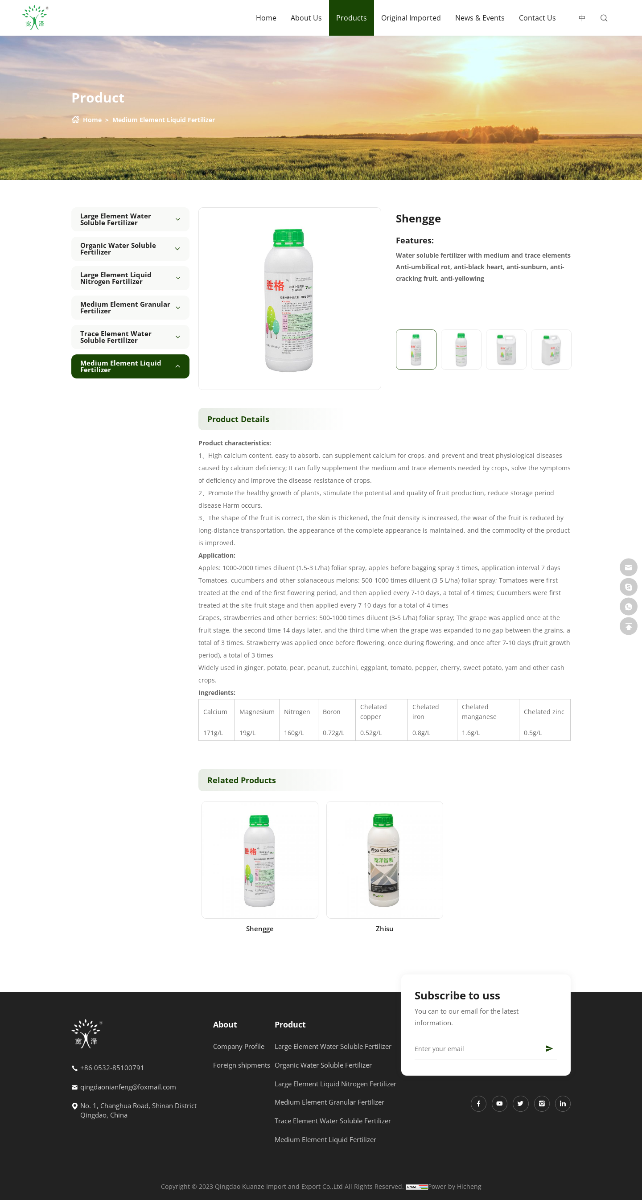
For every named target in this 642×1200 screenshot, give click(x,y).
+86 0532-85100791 (112, 1070)
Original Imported (411, 18)
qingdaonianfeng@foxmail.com (128, 1089)
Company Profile (238, 1046)
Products (351, 18)
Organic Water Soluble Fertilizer (323, 1064)
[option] (290, 299)
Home (266, 18)
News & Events (480, 18)
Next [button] (376, 298)
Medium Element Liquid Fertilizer (163, 120)
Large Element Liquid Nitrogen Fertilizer (335, 1083)
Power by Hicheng (455, 1186)
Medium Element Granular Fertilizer (329, 1101)
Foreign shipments (241, 1064)
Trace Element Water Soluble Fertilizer (333, 1120)
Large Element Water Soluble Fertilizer (333, 1046)
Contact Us (537, 18)
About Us (306, 18)
